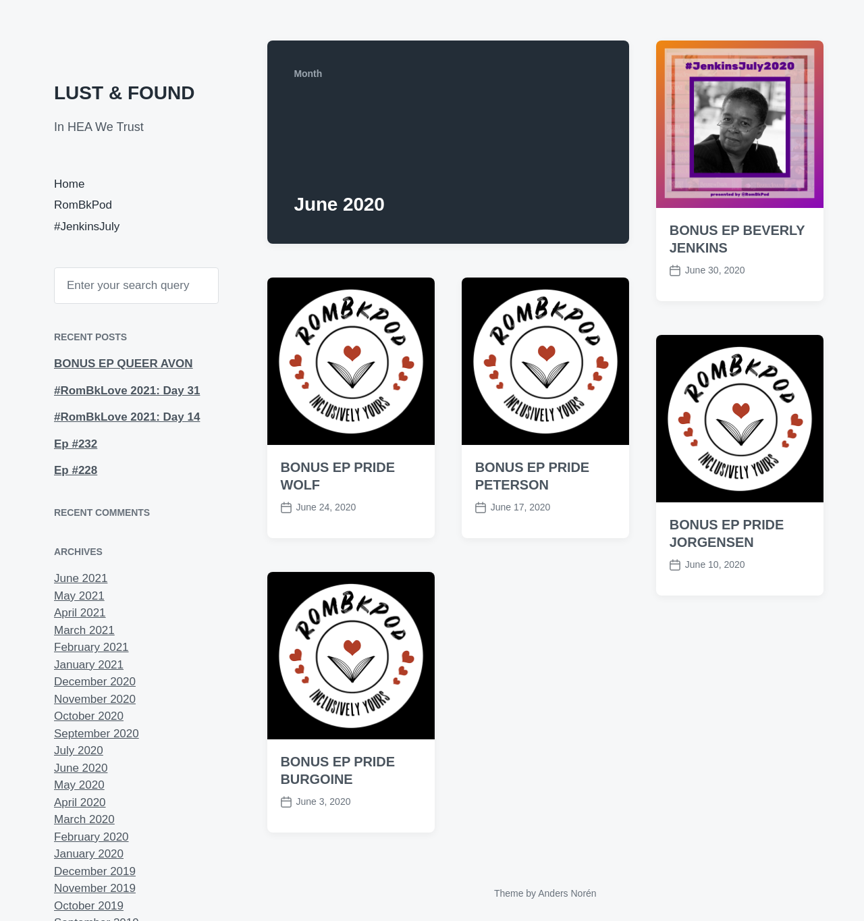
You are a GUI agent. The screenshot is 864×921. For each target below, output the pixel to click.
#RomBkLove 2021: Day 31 (127, 390)
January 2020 (89, 853)
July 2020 (78, 750)
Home (69, 184)
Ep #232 (75, 444)
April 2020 (80, 802)
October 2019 (89, 905)
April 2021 (80, 612)
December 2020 (95, 681)
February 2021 (91, 647)
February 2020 (91, 837)
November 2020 (95, 699)
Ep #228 (75, 470)
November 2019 (95, 888)
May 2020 (79, 785)
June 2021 (80, 578)
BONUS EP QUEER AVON (123, 363)
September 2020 (96, 733)
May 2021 (79, 595)
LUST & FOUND (124, 92)
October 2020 (89, 716)
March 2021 (84, 630)
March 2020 (84, 819)
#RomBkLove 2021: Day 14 (127, 417)
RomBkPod (83, 205)
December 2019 (95, 871)
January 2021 (89, 664)
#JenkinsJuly (86, 226)
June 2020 (80, 768)
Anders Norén (567, 893)
